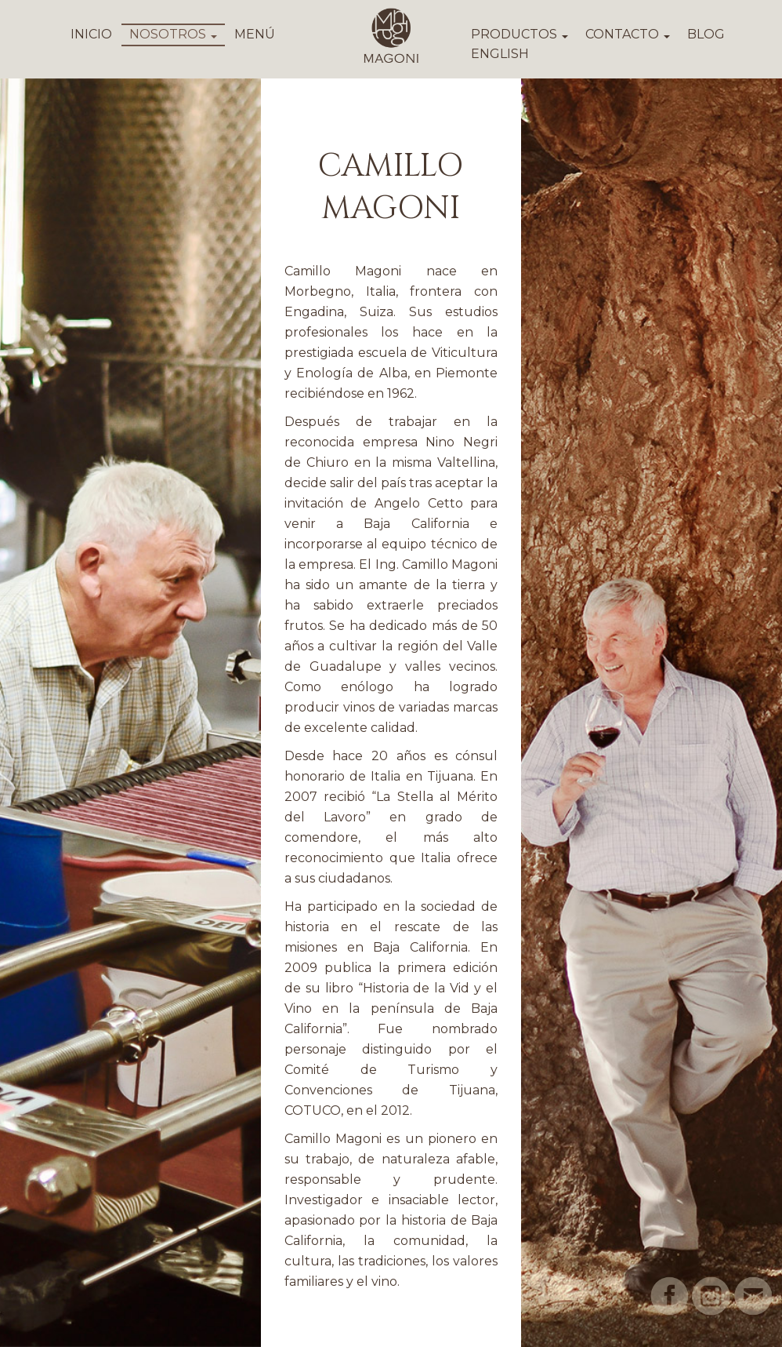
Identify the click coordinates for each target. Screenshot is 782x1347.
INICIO (91, 34)
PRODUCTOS (519, 34)
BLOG (706, 34)
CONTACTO (627, 34)
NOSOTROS (173, 34)
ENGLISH (500, 53)
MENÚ (254, 34)
